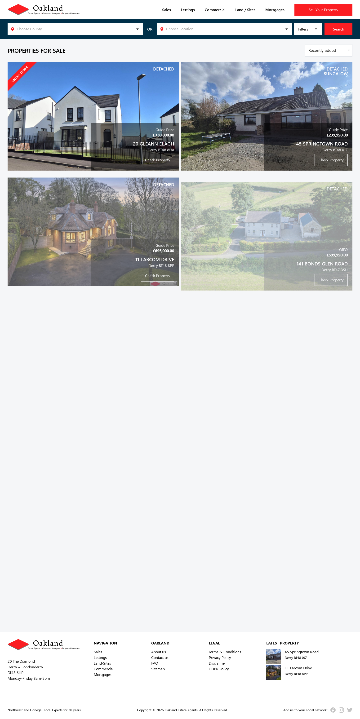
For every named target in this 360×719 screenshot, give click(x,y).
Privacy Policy (220, 657)
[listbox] (75, 29)
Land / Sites (245, 9)
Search (338, 28)
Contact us (160, 657)
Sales (166, 9)
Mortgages (274, 9)
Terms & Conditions (225, 651)
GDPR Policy (219, 668)
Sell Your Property (323, 9)
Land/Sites (102, 663)
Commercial (215, 9)
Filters (303, 28)
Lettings (188, 9)
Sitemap (158, 668)
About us (158, 651)
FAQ (154, 663)
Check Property (157, 159)
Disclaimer (217, 663)
